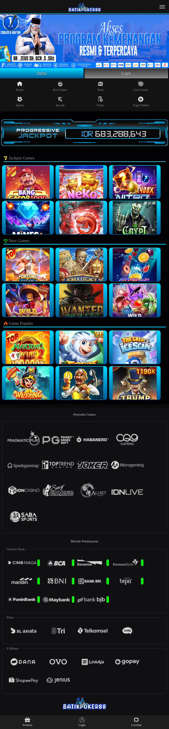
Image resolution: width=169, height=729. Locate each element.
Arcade (60, 101)
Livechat (136, 722)
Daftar (42, 73)
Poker (100, 101)
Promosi (27, 722)
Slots (100, 86)
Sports (20, 101)
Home (20, 86)
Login (126, 73)
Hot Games (60, 86)
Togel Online (141, 101)
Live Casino (140, 86)
